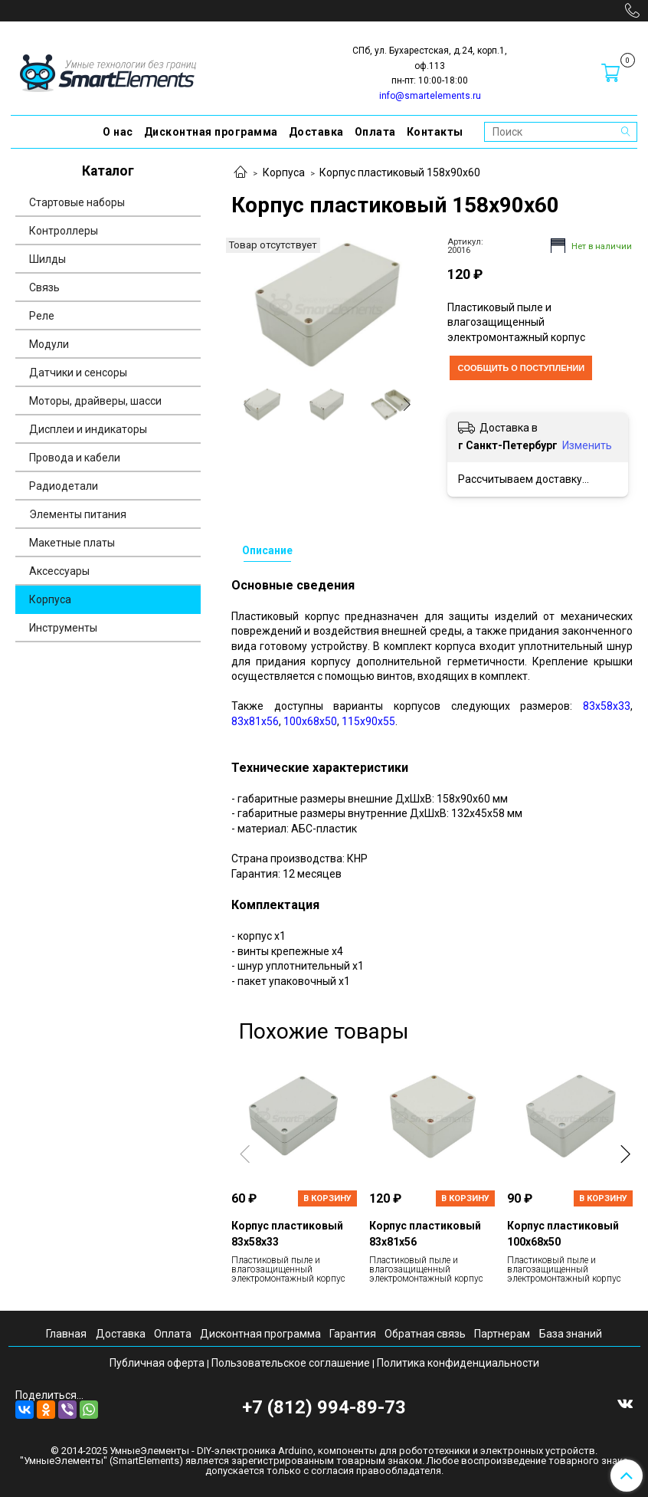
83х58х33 (606, 706)
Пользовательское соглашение (290, 1363)
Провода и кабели (74, 457)
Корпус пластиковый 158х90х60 (399, 172)
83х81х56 (255, 721)
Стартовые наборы (77, 202)
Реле (41, 316)
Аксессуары (59, 571)
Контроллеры (63, 231)
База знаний (570, 1334)
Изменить (587, 445)
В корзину (327, 1198)
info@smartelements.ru (430, 95)
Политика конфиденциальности (458, 1363)
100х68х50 (310, 721)
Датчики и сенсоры (78, 372)
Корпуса (284, 172)
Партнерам (502, 1334)
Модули (49, 344)
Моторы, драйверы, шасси (95, 401)
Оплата (375, 132)
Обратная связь (425, 1334)
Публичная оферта (157, 1363)
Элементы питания (77, 514)
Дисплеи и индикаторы (88, 429)
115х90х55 (368, 721)
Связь (44, 287)
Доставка (316, 132)
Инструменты (63, 628)
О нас (118, 132)
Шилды (47, 259)
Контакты (435, 132)
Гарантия (352, 1334)
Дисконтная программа (211, 132)
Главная (66, 1334)
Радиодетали (63, 486)
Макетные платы (72, 543)
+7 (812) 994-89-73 (324, 1407)
